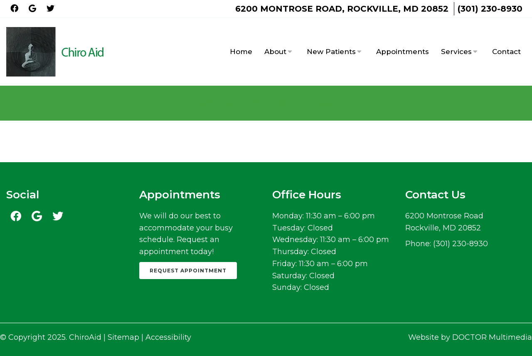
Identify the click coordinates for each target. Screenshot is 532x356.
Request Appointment (188, 270)
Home (241, 51)
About (275, 51)
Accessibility (168, 337)
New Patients (331, 51)
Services (456, 51)
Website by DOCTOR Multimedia (470, 337)
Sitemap (123, 337)
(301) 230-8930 (490, 9)
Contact (506, 51)
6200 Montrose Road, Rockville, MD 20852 (341, 9)
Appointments (402, 51)
